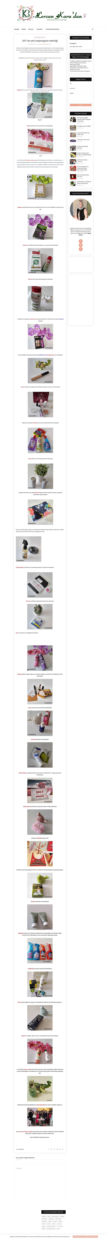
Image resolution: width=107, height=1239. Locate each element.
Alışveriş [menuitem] (30, 29)
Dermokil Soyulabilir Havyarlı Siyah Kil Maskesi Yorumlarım (84, 119)
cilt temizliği (58, 1219)
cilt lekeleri (51, 1219)
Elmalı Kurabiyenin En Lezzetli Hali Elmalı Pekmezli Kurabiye (83, 168)
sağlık (43, 1226)
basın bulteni (55, 1216)
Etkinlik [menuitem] (24, 29)
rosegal (59, 1223)
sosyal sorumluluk (50, 1226)
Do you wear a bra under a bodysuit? (80, 71)
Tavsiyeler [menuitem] (39, 29)
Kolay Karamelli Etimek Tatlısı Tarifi (83, 133)
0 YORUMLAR (20, 1149)
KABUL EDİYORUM (92, 1236)
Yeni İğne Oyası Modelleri (84, 126)
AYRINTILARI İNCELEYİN (79, 1236)
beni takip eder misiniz (76, 46)
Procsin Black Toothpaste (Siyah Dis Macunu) (84, 182)
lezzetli (43, 1223)
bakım (49, 1216)
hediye (60, 1221)
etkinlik (50, 1221)
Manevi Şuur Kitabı (75, 64)
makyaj (48, 1223)
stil (57, 1226)
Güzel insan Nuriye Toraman (82, 160)
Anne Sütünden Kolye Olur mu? (83, 175)
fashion (55, 1221)
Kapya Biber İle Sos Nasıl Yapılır (78, 66)
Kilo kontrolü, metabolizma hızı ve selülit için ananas (79, 68)
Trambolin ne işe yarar (83, 139)
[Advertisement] (80, 300)
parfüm (54, 1223)
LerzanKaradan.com (45, 44)
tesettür (44, 1228)
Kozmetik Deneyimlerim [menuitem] (52, 29)
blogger (62, 1216)
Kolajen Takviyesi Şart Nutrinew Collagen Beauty (84, 154)
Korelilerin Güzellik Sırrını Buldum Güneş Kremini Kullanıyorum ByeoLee (80, 62)
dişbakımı (44, 1221)
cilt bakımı (44, 1219)
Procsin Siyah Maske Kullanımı (82, 147)
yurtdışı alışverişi (51, 1228)
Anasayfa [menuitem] (16, 29)
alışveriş (44, 1216)
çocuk (58, 1228)
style (61, 1226)
